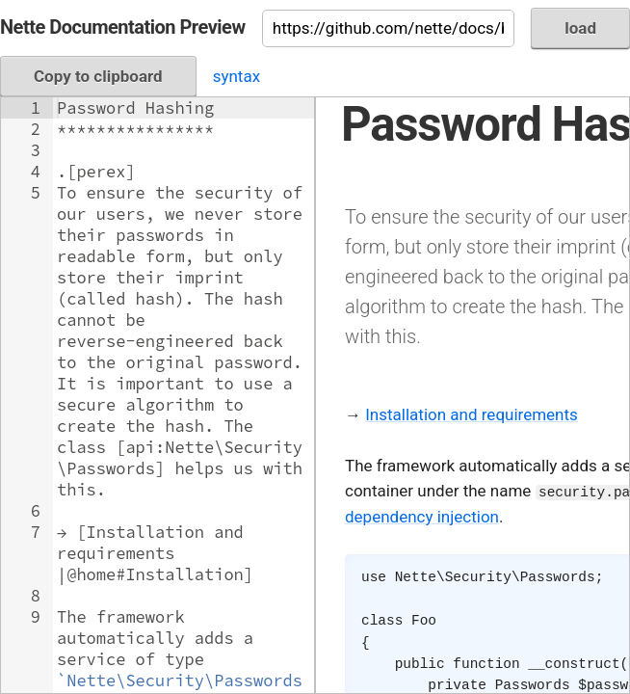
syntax (236, 76)
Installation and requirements (471, 414)
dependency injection (422, 516)
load (580, 28)
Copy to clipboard (98, 76)
